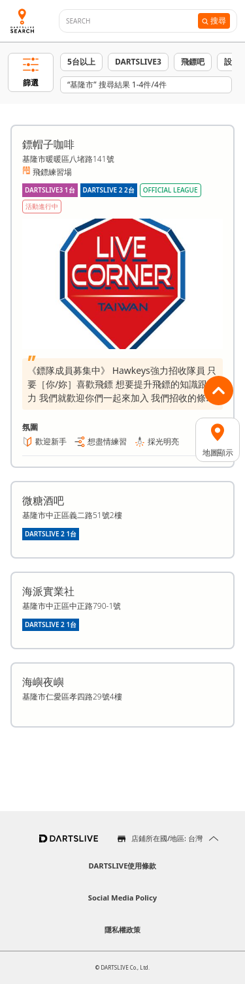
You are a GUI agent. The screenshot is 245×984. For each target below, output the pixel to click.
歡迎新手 (51, 441)
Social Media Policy (122, 897)
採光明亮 (163, 441)
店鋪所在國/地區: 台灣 (167, 838)
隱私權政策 (122, 929)
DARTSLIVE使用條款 (123, 865)
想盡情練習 (107, 441)
